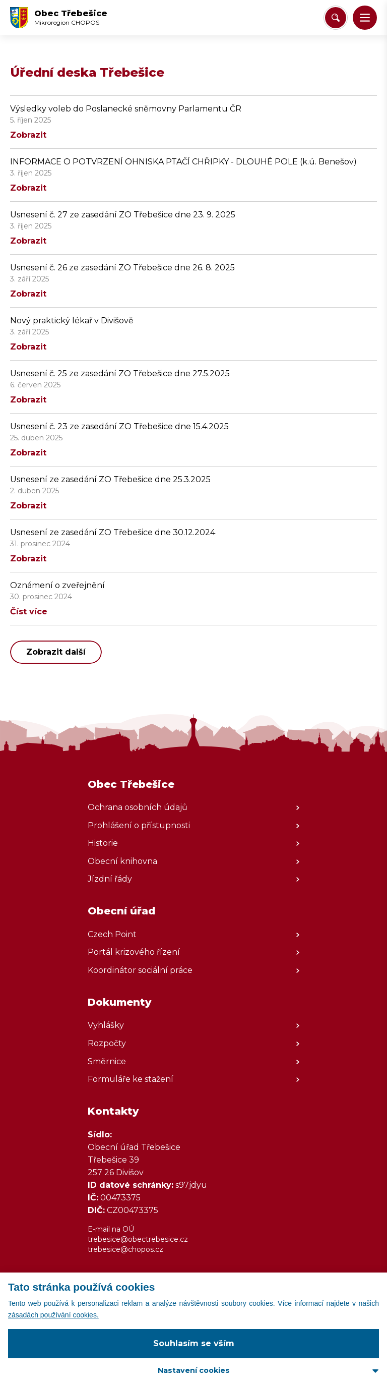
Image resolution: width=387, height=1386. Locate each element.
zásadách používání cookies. (53, 1315)
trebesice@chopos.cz (125, 1249)
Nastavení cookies (194, 1370)
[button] (365, 18)
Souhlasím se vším (193, 1343)
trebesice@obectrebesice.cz (138, 1239)
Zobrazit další (56, 652)
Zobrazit (28, 135)
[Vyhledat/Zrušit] (335, 17)
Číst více (28, 611)
